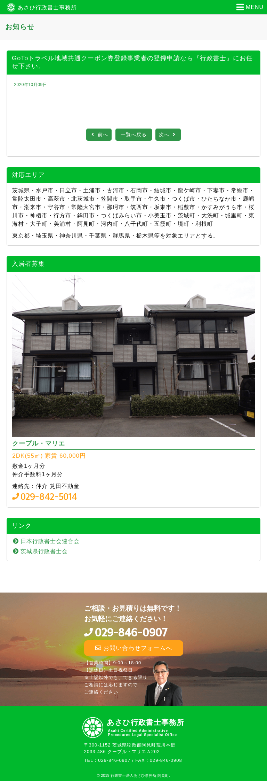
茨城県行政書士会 (44, 551)
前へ (99, 134)
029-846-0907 (131, 632)
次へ (168, 134)
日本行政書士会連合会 (50, 541)
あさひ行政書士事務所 (47, 7)
